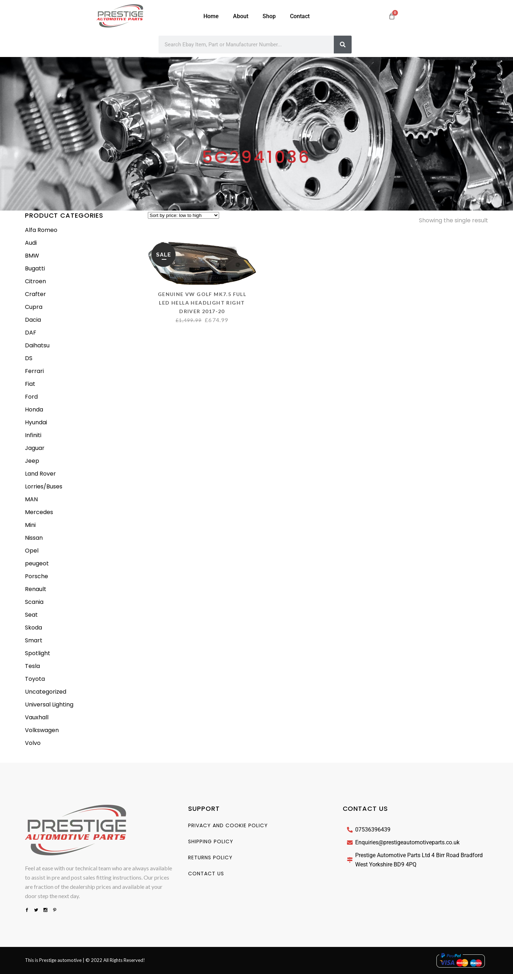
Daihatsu (37, 345)
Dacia (33, 320)
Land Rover (40, 474)
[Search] (343, 44)
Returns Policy (210, 857)
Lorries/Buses (43, 486)
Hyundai (36, 422)
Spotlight (37, 653)
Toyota (35, 679)
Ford (31, 397)
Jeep (32, 461)
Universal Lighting (49, 704)
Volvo (33, 743)
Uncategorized (45, 692)
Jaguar (35, 448)
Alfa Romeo (41, 230)
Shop (269, 16)
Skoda (33, 627)
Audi (31, 243)
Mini (30, 525)
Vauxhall (36, 717)
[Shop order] (183, 215)
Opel (31, 550)
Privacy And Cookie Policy (228, 825)
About (240, 16)
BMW (32, 256)
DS (28, 358)
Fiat (30, 384)
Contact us (206, 873)
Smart (33, 640)
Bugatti (35, 268)
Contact (300, 16)
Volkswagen (42, 730)
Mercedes (39, 512)
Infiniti (33, 435)
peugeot (37, 563)
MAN (31, 499)
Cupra (33, 307)
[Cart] (392, 16)
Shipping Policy (210, 841)
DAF (30, 332)
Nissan (34, 538)
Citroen (35, 281)
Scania (34, 602)
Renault (35, 589)
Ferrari (34, 371)
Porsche (36, 576)
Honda (34, 409)
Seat (31, 615)
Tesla (32, 666)
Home (211, 16)
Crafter (35, 294)
